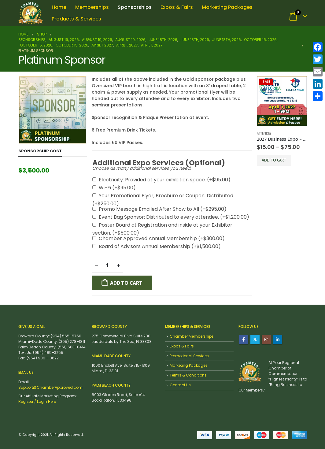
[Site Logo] (30, 13)
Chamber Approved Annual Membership (162, 238)
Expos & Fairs (177, 7)
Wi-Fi (117, 187)
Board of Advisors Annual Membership (160, 246)
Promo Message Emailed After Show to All (163, 209)
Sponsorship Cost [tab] (40, 151)
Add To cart (126, 283)
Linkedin (277, 339)
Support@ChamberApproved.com (50, 387)
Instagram (266, 339)
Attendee (264, 133)
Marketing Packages (227, 7)
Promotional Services (189, 355)
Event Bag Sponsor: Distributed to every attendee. (174, 217)
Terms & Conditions (188, 375)
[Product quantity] (107, 265)
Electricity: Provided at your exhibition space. (165, 179)
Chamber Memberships (192, 336)
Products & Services (76, 18)
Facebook (243, 339)
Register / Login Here (37, 401)
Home (59, 7)
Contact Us (180, 385)
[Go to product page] (282, 101)
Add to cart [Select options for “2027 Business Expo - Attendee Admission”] (274, 160)
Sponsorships (135, 7)
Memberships (92, 7)
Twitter (255, 339)
